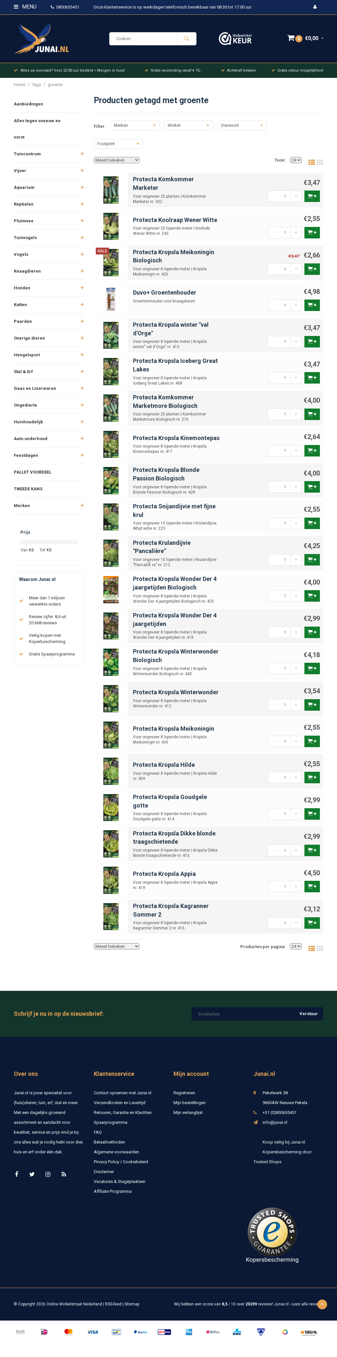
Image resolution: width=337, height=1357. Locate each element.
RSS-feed (113, 1307)
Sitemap (131, 1307)
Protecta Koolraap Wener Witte (175, 223)
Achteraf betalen (238, 74)
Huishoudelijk (28, 425)
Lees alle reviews (307, 1307)
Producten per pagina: (263, 949)
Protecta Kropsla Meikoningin (173, 731)
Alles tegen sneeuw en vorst (37, 132)
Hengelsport (27, 358)
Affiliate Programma (113, 1194)
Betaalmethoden (109, 1145)
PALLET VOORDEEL (32, 475)
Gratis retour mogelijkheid (297, 74)
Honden (22, 291)
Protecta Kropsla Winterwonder (176, 695)
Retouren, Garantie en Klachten (123, 1116)
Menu (25, 7)
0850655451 (65, 7)
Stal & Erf (23, 375)
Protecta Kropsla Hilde (164, 768)
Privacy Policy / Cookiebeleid (121, 1165)
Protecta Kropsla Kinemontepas (176, 441)
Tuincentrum (27, 157)
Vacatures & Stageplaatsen (119, 1185)
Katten (20, 308)
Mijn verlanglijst (188, 1116)
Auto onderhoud (30, 442)
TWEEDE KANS (28, 492)
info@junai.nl (275, 1125)
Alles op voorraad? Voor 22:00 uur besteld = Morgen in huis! (69, 74)
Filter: (100, 129)
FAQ (98, 1135)
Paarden (23, 325)
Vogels (21, 258)
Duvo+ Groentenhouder (164, 296)
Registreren (184, 1096)
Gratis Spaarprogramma (52, 657)
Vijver (20, 174)
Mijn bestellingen (189, 1106)
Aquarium (24, 191)
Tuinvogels (25, 241)
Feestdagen (26, 458)
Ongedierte (25, 408)
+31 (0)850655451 (280, 1116)
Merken (22, 509)
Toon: (280, 163)
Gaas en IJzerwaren (35, 391)
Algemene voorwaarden (116, 1155)
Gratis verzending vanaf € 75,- (173, 74)
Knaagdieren (27, 274)
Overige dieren (29, 341)
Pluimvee (24, 224)
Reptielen (24, 207)
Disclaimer (104, 1175)
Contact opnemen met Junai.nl (122, 1096)
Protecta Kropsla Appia (164, 877)
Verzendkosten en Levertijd (119, 1106)
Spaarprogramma (110, 1125)
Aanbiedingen (28, 107)
